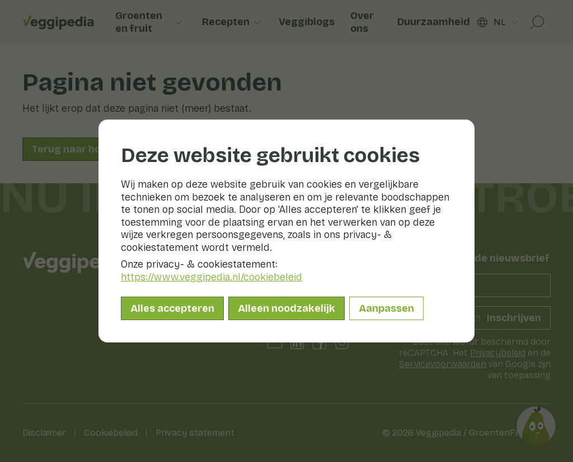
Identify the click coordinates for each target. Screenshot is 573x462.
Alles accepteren (172, 308)
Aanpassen (386, 308)
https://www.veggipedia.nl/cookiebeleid (211, 277)
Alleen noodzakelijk (286, 308)
